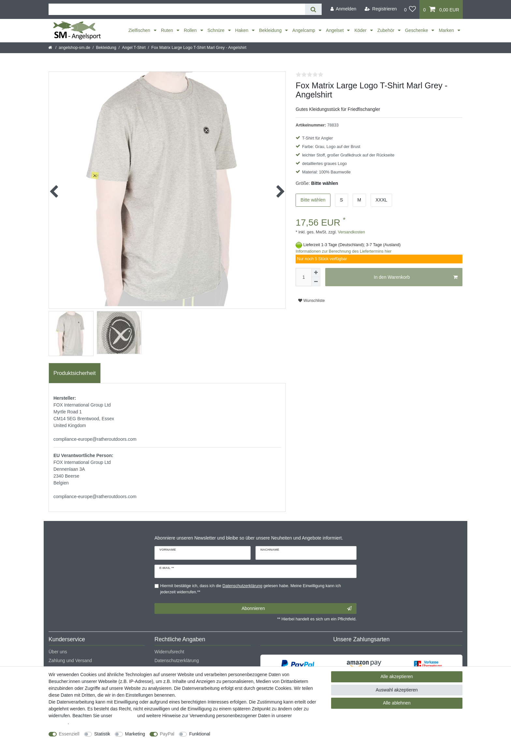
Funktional (199, 733)
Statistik (102, 733)
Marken (447, 30)
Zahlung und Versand (70, 660)
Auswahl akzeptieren (397, 689)
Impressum (124, 715)
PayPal (167, 733)
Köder (361, 30)
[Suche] (313, 9)
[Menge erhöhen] (315, 272)
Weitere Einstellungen (238, 733)
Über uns (58, 651)
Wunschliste (311, 300)
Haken (242, 30)
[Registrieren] (381, 9)
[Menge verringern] (315, 281)
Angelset (335, 30)
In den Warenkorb (416, 277)
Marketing (135, 733)
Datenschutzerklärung (176, 660)
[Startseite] (50, 47)
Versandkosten (351, 232)
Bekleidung (271, 30)
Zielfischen (140, 30)
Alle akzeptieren (397, 676)
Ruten (167, 30)
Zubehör (386, 30)
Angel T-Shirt (134, 47)
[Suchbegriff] (177, 9)
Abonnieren (296, 609)
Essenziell (69, 733)
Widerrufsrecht (169, 651)
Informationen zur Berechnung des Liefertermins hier (343, 251)
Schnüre (217, 30)
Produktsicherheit (74, 373)
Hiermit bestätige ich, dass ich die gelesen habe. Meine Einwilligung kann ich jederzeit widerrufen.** (250, 589)
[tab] (75, 373)
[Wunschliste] (410, 9)
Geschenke (417, 30)
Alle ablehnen (397, 702)
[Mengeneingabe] (303, 277)
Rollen (191, 30)
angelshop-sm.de (74, 47)
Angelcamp (304, 30)
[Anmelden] (343, 9)
